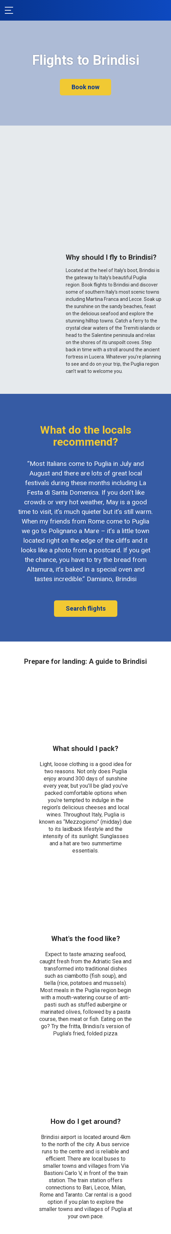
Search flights (86, 608)
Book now (85, 87)
